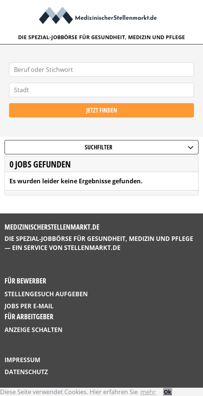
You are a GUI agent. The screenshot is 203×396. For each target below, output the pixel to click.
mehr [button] (148, 392)
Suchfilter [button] (139, 147)
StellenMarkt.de (92, 248)
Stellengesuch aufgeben (46, 294)
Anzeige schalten (34, 330)
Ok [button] (167, 391)
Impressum (22, 360)
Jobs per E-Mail (29, 306)
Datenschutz (26, 372)
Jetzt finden (101, 110)
